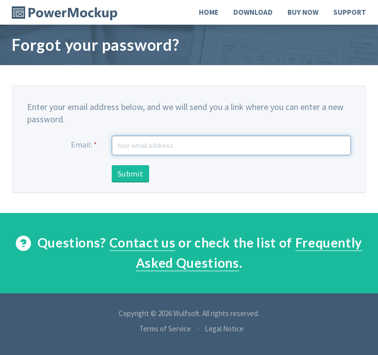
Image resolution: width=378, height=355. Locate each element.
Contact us (142, 242)
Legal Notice (224, 328)
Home (209, 12)
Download (253, 12)
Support (349, 12)
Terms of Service (165, 328)
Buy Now (302, 12)
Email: (84, 144)
